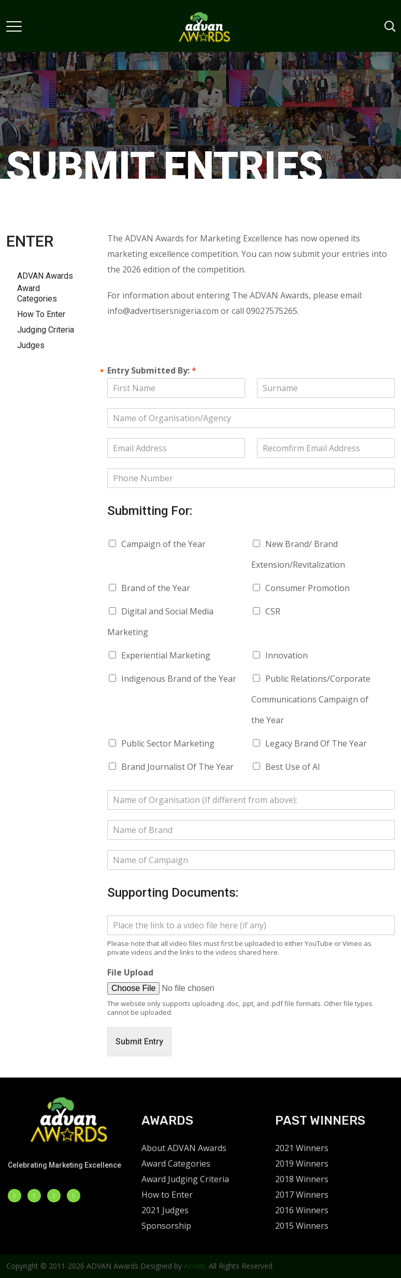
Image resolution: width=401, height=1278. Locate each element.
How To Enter (41, 314)
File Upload (130, 972)
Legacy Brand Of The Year (316, 743)
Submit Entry (139, 1041)
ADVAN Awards (45, 276)
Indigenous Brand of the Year (178, 678)
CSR (272, 611)
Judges (31, 345)
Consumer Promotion (307, 588)
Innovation (286, 655)
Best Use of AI (292, 766)
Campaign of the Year (163, 544)
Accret (194, 1266)
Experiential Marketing (165, 655)
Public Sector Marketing (167, 743)
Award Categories (37, 293)
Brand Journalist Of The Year (177, 766)
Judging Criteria (45, 330)
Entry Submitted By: (151, 370)
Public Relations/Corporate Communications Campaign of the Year (310, 699)
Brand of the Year (155, 588)
